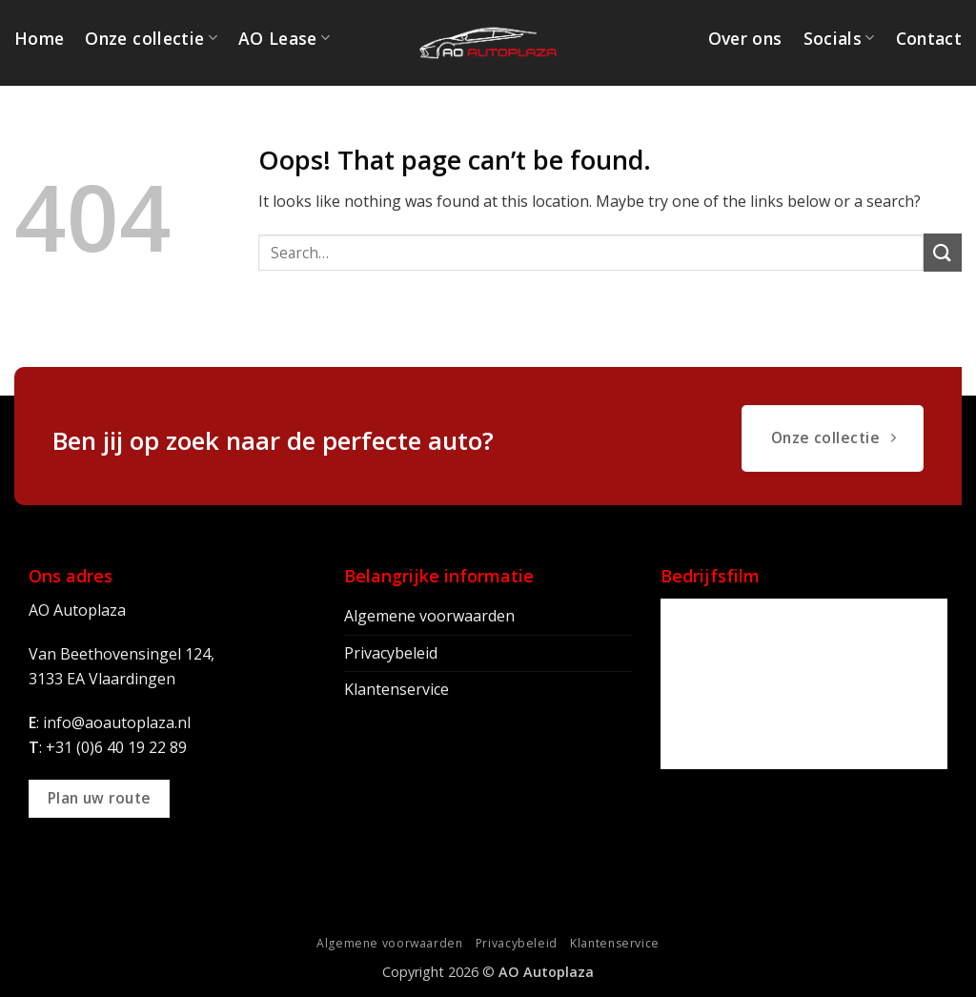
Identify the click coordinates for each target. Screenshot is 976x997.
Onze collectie (150, 38)
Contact (929, 38)
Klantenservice (396, 689)
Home (39, 38)
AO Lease (284, 38)
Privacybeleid (390, 652)
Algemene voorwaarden (429, 615)
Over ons (745, 38)
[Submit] (943, 252)
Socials (839, 38)
